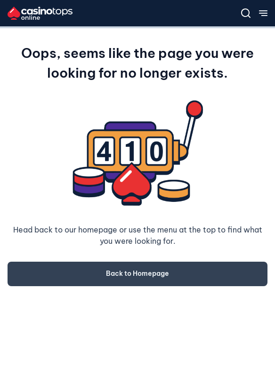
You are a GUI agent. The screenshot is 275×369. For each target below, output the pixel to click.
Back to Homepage (137, 273)
